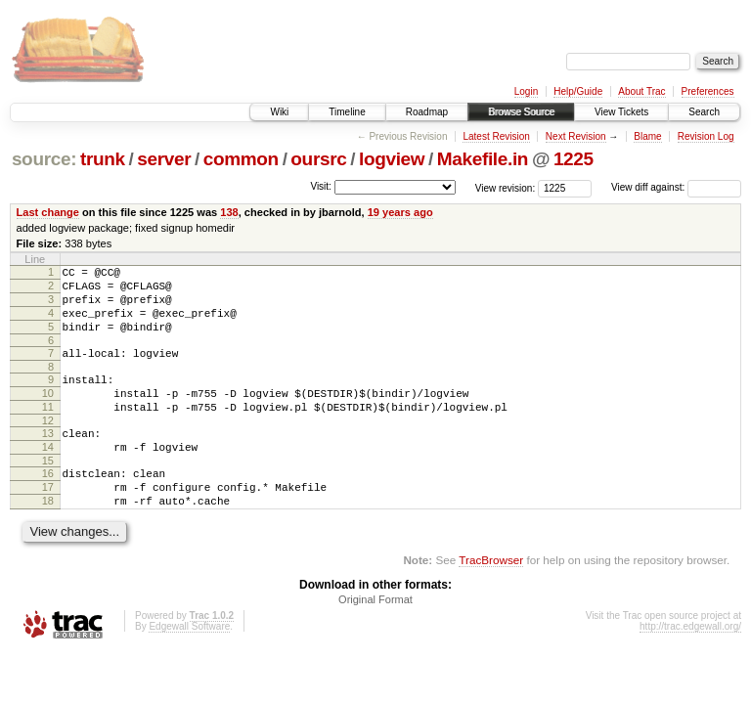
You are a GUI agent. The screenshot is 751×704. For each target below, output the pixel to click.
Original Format (375, 640)
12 (48, 447)
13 (48, 459)
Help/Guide (577, 91)
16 (48, 505)
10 (48, 413)
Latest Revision (496, 136)
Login (526, 91)
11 (48, 430)
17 (48, 522)
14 (48, 476)
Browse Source (521, 112)
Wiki (279, 112)
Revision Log (706, 136)
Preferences (708, 91)
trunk (102, 159)
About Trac (641, 91)
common (241, 159)
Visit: (320, 186)
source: (44, 159)
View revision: (505, 187)
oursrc (318, 159)
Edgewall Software (189, 667)
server (164, 159)
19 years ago (400, 212)
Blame (647, 136)
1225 (573, 159)
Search (704, 112)
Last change (48, 212)
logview (391, 159)
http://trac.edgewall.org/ (690, 667)
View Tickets (621, 112)
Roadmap (427, 112)
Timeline (347, 112)
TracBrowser (491, 600)
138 (229, 212)
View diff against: (676, 187)
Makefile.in (482, 159)
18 (48, 539)
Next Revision (576, 136)
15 (48, 493)
